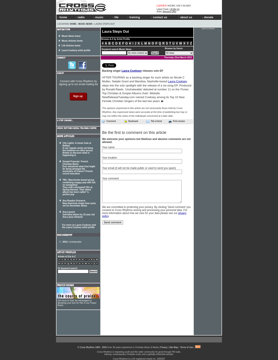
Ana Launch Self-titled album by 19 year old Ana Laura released (78, 214)
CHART (186, 5)
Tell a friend (154, 121)
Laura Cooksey (131, 70)
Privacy (163, 347)
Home (73, 24)
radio (79, 17)
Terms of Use (186, 347)
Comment (109, 121)
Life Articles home (71, 45)
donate (207, 17)
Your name (108, 147)
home (62, 17)
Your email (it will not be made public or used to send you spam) (139, 168)
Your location (109, 157)
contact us (159, 17)
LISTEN (162, 5)
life (115, 17)
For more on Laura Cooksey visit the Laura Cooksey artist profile (79, 226)
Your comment (110, 178)
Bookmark (131, 121)
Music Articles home (72, 41)
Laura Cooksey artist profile (76, 50)
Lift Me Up (175, 9)
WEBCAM (173, 5)
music (98, 17)
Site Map (173, 347)
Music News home (71, 36)
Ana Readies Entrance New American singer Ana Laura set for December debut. (79, 203)
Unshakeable (72, 242)
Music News (85, 24)
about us (185, 17)
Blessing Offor (169, 11)
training (133, 17)
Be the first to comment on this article (134, 132)
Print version (176, 121)
